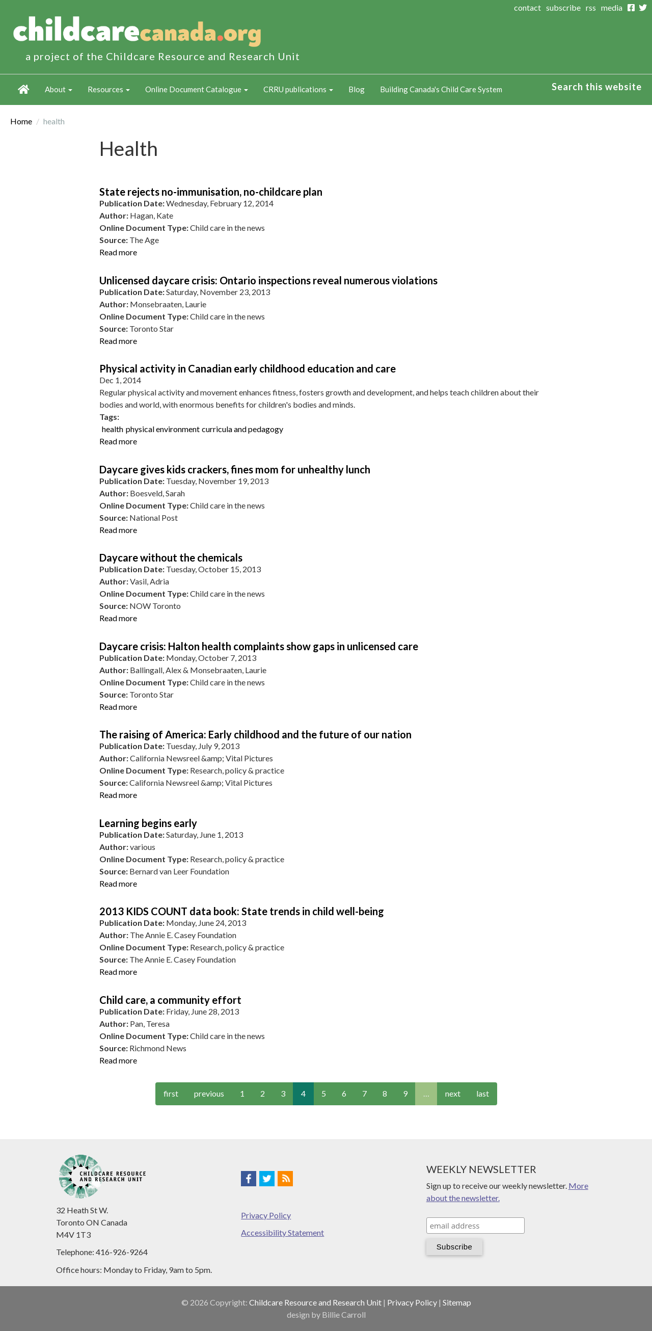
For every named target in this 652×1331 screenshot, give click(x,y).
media (611, 7)
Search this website (597, 86)
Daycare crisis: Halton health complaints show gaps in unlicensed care (258, 646)
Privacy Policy (266, 1215)
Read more (118, 252)
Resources (109, 89)
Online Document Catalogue (196, 89)
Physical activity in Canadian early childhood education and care (247, 368)
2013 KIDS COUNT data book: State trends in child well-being (241, 911)
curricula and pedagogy (242, 429)
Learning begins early (148, 823)
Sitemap (457, 1302)
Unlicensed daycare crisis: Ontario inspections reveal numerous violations (268, 280)
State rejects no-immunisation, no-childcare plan (210, 191)
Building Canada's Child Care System (441, 89)
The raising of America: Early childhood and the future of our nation (255, 734)
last (482, 1093)
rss (591, 7)
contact (527, 7)
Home (23, 89)
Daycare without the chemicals (170, 557)
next (452, 1093)
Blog (356, 89)
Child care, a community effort (170, 1000)
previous (209, 1093)
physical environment (163, 429)
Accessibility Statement (282, 1232)
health (112, 429)
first (171, 1093)
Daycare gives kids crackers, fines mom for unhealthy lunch (234, 469)
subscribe (563, 7)
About (58, 89)
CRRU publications (298, 89)
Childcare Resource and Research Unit (315, 1302)
